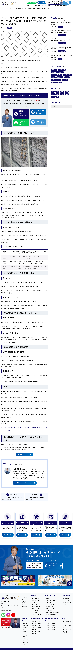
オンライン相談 (25, 636)
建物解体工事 (61, 69)
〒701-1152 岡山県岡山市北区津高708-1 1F (9, 605)
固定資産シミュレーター (26, 632)
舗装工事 (54, 69)
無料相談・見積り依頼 (25, 624)
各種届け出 (60, 77)
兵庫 (57, 91)
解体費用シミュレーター (26, 628)
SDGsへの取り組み (51, 600)
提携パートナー (50, 609)
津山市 (34, 626)
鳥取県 (39, 628)
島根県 (34, 630)
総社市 (34, 624)
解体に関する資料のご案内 (52, 613)
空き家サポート (36, 609)
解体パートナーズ (67, 622)
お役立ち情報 (66, 596)
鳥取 (57, 97)
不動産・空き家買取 (37, 615)
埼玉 (62, 91)
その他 (59, 82)
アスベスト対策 (36, 602)
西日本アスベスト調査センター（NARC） (67, 631)
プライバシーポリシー (25, 644)
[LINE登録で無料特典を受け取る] (18, 580)
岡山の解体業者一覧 (67, 603)
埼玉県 (34, 634)
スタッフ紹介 (49, 611)
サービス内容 (35, 596)
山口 (67, 91)
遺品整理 (34, 613)
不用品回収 (35, 611)
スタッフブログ (66, 600)
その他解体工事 (36, 607)
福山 (67, 94)
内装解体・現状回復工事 (57, 72)
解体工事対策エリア (37, 619)
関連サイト (65, 619)
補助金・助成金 (67, 75)
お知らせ (54, 82)
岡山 (53, 94)
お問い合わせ (25, 620)
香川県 (34, 632)
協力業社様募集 (50, 604)
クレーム (67, 77)
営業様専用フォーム (26, 640)
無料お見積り (25, 607)
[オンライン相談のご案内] (55, 580)
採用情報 (48, 602)
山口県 (39, 630)
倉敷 (53, 91)
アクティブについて (50, 596)
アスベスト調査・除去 (56, 75)
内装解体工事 (35, 600)
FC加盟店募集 (49, 607)
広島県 (39, 626)
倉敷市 (39, 622)
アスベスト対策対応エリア (52, 620)
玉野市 (39, 624)
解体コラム (66, 598)
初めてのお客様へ (33, 5)
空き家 (53, 77)
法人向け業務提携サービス (53, 615)
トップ (27, 5)
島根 (57, 94)
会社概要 (48, 598)
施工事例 (57, 5)
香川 (53, 97)
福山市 (34, 628)
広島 (62, 94)
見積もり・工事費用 (56, 80)
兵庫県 (39, 632)
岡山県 (34, 622)
